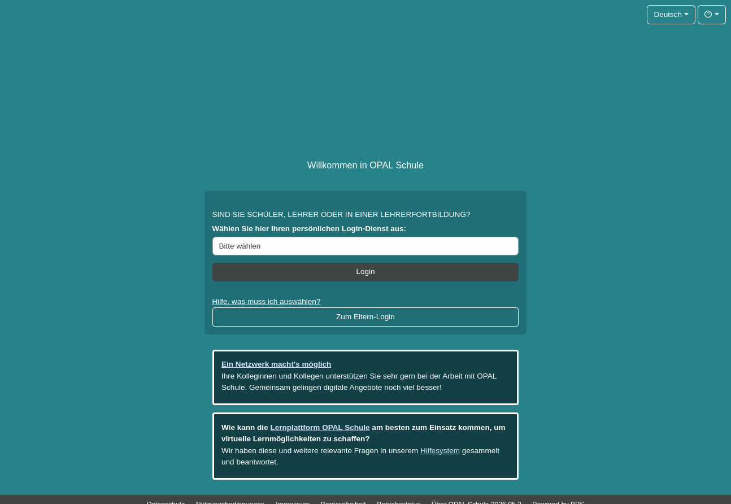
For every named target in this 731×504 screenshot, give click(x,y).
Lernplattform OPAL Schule (319, 427)
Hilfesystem (440, 450)
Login (365, 271)
